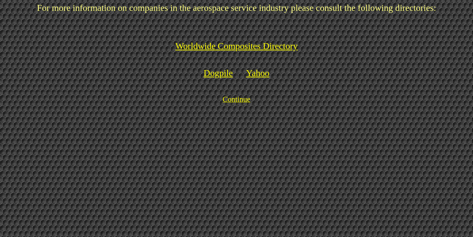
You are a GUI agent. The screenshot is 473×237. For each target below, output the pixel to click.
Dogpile (218, 73)
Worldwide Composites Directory (236, 46)
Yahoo (257, 73)
